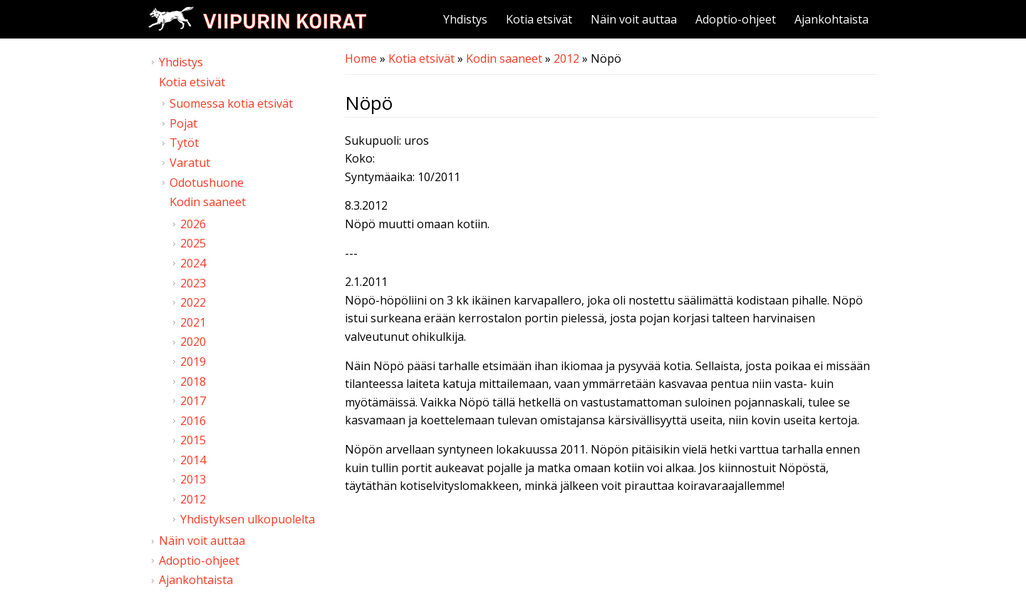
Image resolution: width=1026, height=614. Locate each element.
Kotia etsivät (539, 19)
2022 (193, 302)
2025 (193, 243)
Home (361, 58)
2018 (193, 381)
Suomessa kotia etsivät (231, 103)
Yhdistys (465, 19)
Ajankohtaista (831, 19)
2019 (193, 361)
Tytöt (184, 142)
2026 (193, 224)
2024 (193, 263)
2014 (193, 460)
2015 (193, 440)
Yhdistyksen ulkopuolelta (247, 519)
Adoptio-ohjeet (735, 19)
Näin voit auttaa (634, 19)
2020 (193, 341)
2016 (193, 421)
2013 (193, 479)
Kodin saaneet (504, 58)
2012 (566, 58)
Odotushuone (207, 182)
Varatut (190, 162)
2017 (193, 401)
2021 (193, 322)
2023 (193, 283)
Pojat (183, 123)
